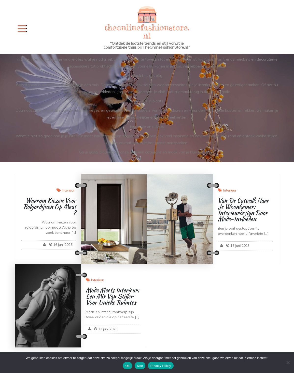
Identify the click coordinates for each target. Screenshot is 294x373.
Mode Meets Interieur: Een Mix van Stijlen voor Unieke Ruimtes (112, 296)
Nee (140, 366)
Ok (127, 366)
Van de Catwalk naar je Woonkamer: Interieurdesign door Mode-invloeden (243, 209)
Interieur (68, 190)
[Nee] (287, 362)
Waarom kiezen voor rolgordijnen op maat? (49, 206)
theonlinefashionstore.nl (147, 31)
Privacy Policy (160, 366)
